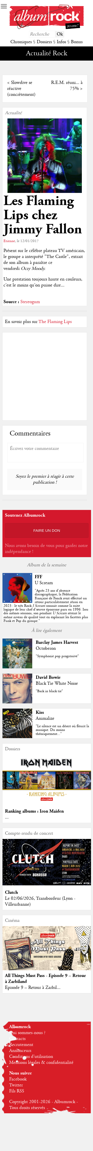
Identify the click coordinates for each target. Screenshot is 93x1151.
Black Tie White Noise (57, 683)
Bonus (77, 42)
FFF (38, 577)
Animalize (45, 718)
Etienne (9, 241)
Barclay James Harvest (57, 642)
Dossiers (44, 42)
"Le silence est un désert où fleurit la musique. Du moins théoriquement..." (62, 730)
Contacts (17, 1039)
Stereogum (30, 302)
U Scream (44, 583)
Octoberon (46, 648)
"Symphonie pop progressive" (57, 656)
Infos (61, 42)
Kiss (40, 712)
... (7, 817)
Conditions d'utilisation (31, 1057)
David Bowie (48, 677)
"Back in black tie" (49, 691)
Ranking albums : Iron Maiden (34, 811)
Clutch (11, 892)
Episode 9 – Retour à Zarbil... (33, 988)
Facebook (18, 1079)
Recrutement (21, 1045)
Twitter (16, 1085)
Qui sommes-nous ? (27, 1033)
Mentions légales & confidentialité (41, 1063)
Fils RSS (16, 1091)
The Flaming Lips (55, 322)
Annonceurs (20, 1051)
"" (45, 605)
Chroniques (21, 42)
